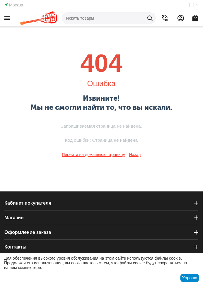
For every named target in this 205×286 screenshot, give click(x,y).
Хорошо (189, 277)
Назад (135, 154)
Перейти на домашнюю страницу (93, 154)
